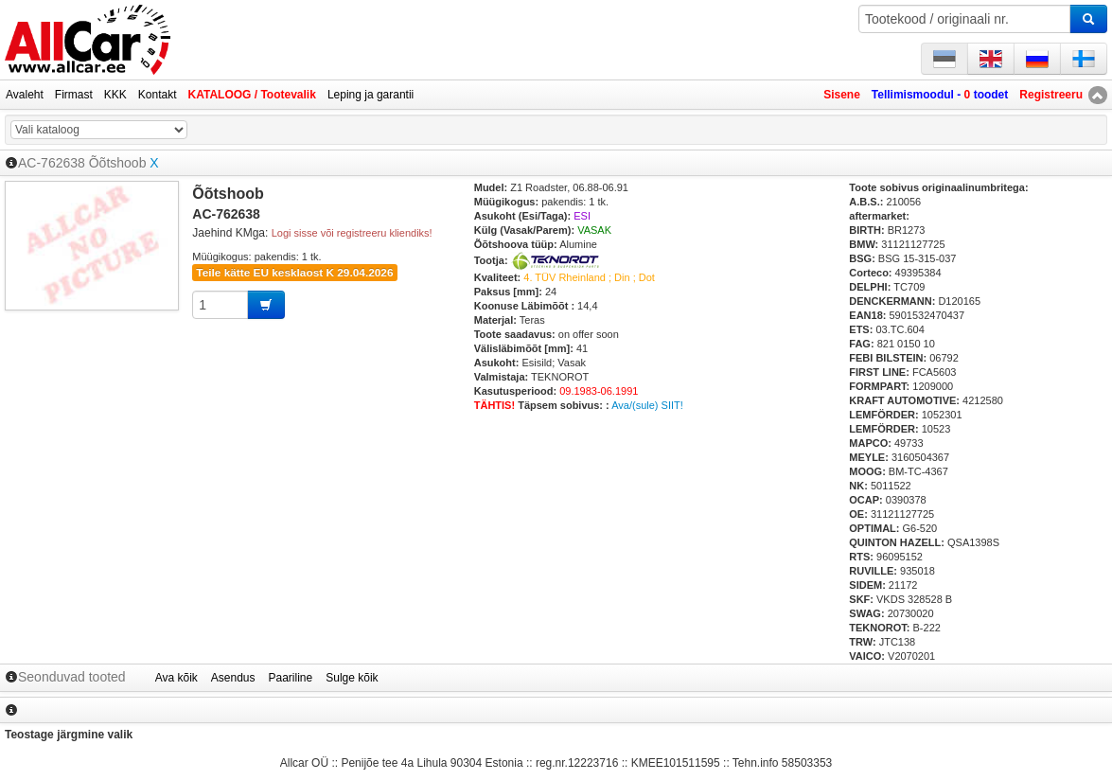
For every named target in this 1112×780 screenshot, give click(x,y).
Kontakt (157, 94)
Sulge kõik (352, 677)
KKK (115, 94)
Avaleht (25, 94)
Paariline (291, 677)
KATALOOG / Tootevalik (252, 94)
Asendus (233, 677)
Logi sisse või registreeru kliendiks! (352, 233)
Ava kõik (176, 677)
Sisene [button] (841, 94)
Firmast (74, 94)
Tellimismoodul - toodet (940, 94)
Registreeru (1051, 94)
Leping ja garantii (370, 94)
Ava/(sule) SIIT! (647, 405)
